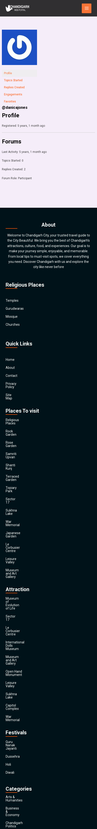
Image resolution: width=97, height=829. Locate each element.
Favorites (10, 101)
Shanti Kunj (14, 445)
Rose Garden (15, 429)
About (10, 368)
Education (13, 722)
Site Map (12, 392)
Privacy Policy (16, 384)
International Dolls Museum (26, 563)
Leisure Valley (16, 509)
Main (9, 802)
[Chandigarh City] (17, 8)
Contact (11, 376)
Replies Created (14, 87)
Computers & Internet (21, 714)
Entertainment (16, 730)
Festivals (12, 786)
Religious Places (18, 413)
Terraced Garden (18, 453)
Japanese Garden (19, 493)
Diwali (10, 657)
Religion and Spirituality (23, 770)
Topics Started (13, 80)
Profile (8, 73)
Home (10, 360)
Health (10, 754)
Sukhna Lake (15, 477)
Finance (11, 738)
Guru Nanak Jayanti (20, 633)
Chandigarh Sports (19, 706)
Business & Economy (21, 690)
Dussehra (13, 641)
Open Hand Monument (22, 579)
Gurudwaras (15, 309)
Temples (12, 301)
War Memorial (16, 485)
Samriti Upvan (16, 437)
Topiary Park (15, 461)
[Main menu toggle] (86, 8)
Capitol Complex (18, 603)
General (11, 746)
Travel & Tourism (18, 794)
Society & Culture (18, 778)
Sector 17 (13, 469)
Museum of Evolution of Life (26, 539)
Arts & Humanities (19, 682)
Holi (8, 649)
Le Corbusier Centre (20, 501)
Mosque (12, 317)
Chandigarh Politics (20, 698)
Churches (13, 325)
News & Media (16, 762)
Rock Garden (15, 421)
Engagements (13, 94)
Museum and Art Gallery (23, 517)
